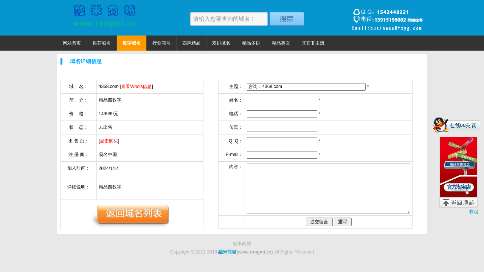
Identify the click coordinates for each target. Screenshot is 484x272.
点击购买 (109, 141)
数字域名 (132, 43)
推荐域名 (102, 43)
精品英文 (281, 43)
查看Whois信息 (136, 86)
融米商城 (227, 252)
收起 (473, 211)
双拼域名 (221, 43)
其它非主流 (313, 43)
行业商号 (161, 43)
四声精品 (191, 43)
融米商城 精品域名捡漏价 (104, 18)
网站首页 (72, 43)
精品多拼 (251, 43)
